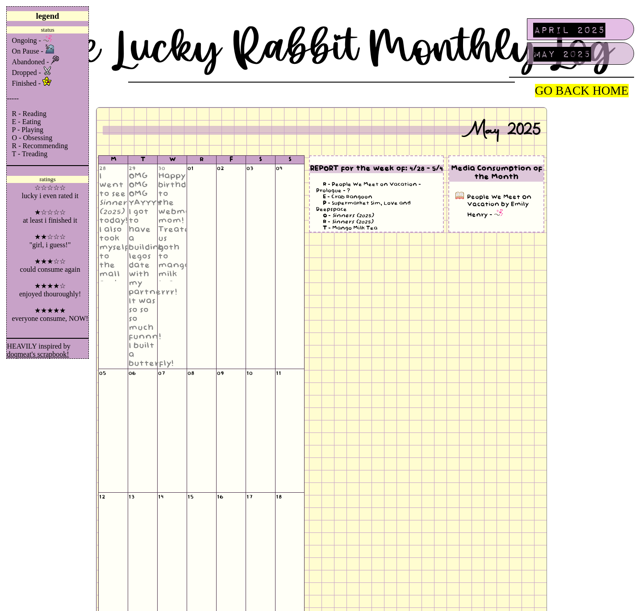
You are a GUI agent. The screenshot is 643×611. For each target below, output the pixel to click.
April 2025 (569, 29)
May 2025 (562, 53)
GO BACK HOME (582, 90)
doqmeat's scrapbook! (38, 354)
